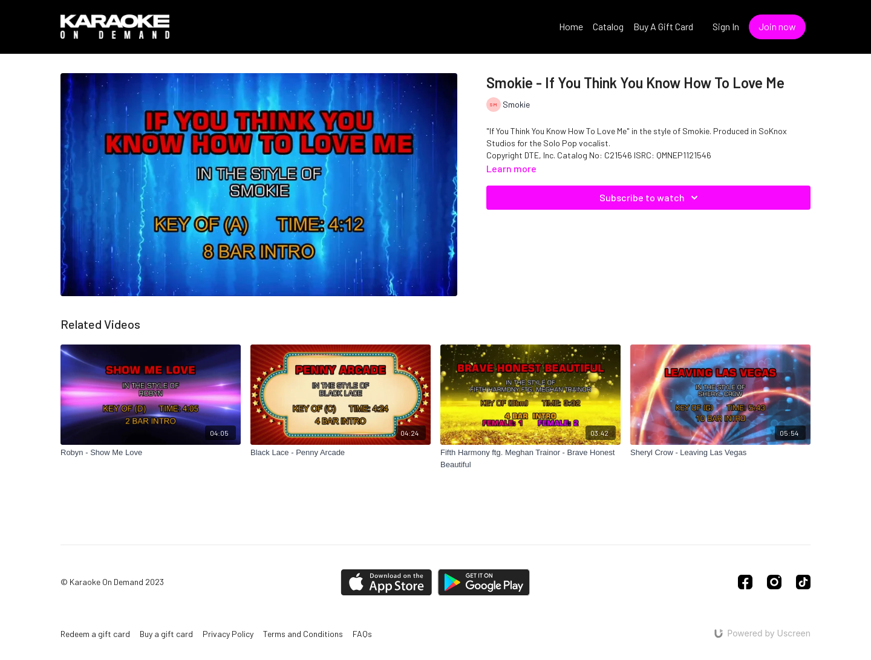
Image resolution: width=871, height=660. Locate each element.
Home (571, 26)
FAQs (362, 634)
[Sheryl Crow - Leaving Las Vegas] (720, 453)
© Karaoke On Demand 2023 (112, 582)
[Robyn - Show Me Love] (150, 453)
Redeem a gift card (95, 634)
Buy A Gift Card (663, 26)
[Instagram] (774, 582)
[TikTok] (803, 582)
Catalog (608, 26)
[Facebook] (745, 582)
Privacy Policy (228, 634)
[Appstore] (386, 582)
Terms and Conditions (303, 634)
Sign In (726, 26)
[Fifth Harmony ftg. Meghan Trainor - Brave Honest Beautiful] (530, 458)
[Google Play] (483, 582)
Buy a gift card (166, 634)
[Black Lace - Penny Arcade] (340, 453)
